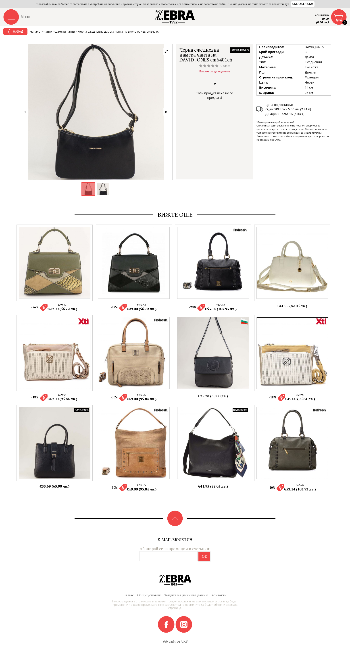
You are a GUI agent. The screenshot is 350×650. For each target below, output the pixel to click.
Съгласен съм (302, 4)
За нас (129, 595)
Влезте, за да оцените (214, 71)
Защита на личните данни (186, 595)
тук (287, 4)
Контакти (219, 595)
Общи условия (149, 595)
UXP (184, 641)
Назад (15, 32)
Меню (25, 17)
